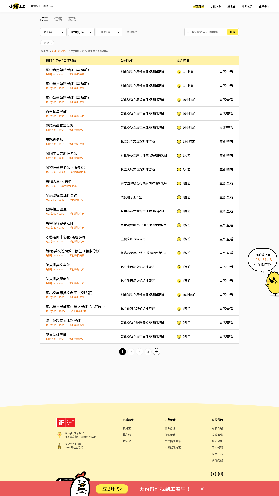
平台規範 (217, 447)
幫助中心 (217, 454)
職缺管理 (170, 428)
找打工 (127, 428)
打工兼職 (198, 6)
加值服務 (170, 435)
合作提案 (217, 460)
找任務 (127, 435)
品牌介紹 (217, 428)
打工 (44, 18)
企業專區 (264, 6)
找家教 (127, 441)
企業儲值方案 (173, 441)
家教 (72, 18)
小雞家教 (215, 6)
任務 (58, 18)
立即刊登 (112, 488)
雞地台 (231, 6)
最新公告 (247, 6)
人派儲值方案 (173, 447)
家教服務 (217, 435)
